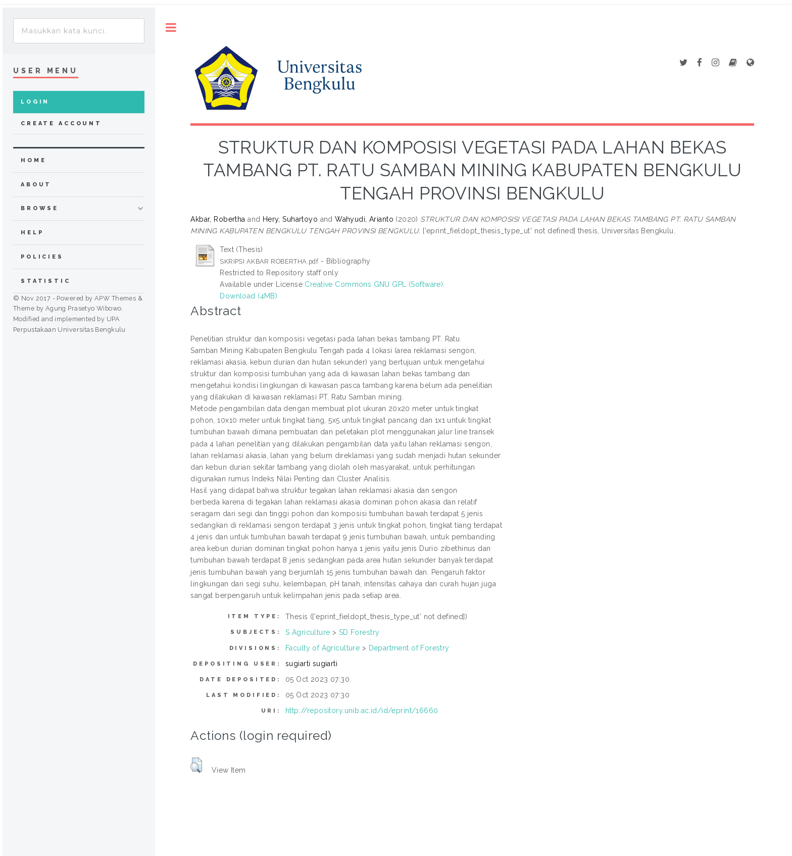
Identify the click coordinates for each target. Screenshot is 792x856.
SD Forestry (359, 632)
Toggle (171, 27)
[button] (196, 765)
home (33, 160)
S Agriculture (307, 632)
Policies (42, 257)
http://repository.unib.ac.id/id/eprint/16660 (361, 711)
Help (32, 232)
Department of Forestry (409, 648)
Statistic (46, 281)
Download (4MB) (248, 296)
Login (35, 101)
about (36, 184)
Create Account (61, 123)
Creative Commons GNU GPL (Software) (374, 284)
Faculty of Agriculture (322, 648)
